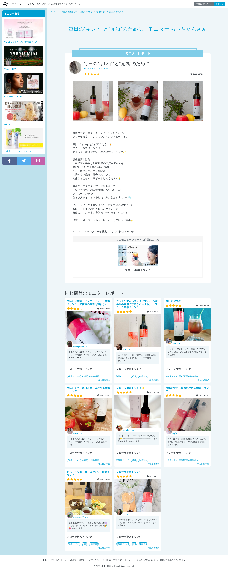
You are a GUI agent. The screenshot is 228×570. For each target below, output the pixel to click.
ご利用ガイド (57, 560)
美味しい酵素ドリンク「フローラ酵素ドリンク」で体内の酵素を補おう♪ (88, 303)
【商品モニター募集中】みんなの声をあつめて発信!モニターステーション (18, 4)
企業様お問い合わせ (203, 4)
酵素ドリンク (74, 376)
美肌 (85, 376)
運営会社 (83, 560)
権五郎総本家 (104, 380)
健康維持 (94, 376)
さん (80, 346)
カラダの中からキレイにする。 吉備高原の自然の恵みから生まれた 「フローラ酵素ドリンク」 (136, 304)
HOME (46, 560)
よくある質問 (70, 560)
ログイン (219, 4)
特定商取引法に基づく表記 (146, 560)
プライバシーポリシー (122, 560)
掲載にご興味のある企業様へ (172, 560)
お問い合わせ (95, 560)
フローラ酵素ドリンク (129, 471)
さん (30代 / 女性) (96, 68)
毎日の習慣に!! (174, 301)
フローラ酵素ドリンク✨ (130, 388)
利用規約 (107, 560)
